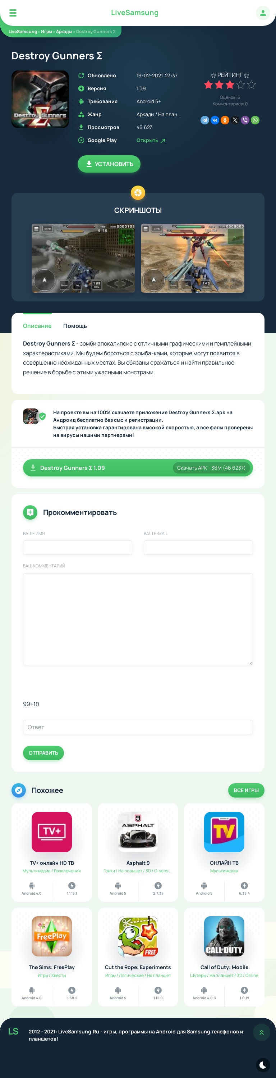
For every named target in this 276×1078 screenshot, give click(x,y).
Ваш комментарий (44, 565)
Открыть (151, 140)
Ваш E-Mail (156, 533)
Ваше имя (34, 533)
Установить (109, 164)
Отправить (43, 752)
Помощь (75, 326)
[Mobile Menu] (13, 13)
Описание (37, 326)
